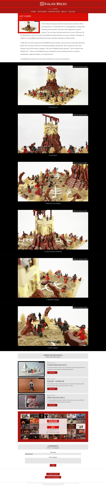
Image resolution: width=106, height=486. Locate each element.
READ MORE (52, 372)
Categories (42, 11)
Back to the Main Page (53, 477)
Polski (55, 9)
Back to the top (53, 474)
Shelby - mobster (55, 381)
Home (33, 11)
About (64, 11)
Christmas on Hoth (57, 365)
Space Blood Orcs (56, 397)
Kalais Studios (61, 483)
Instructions (54, 11)
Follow (71, 11)
